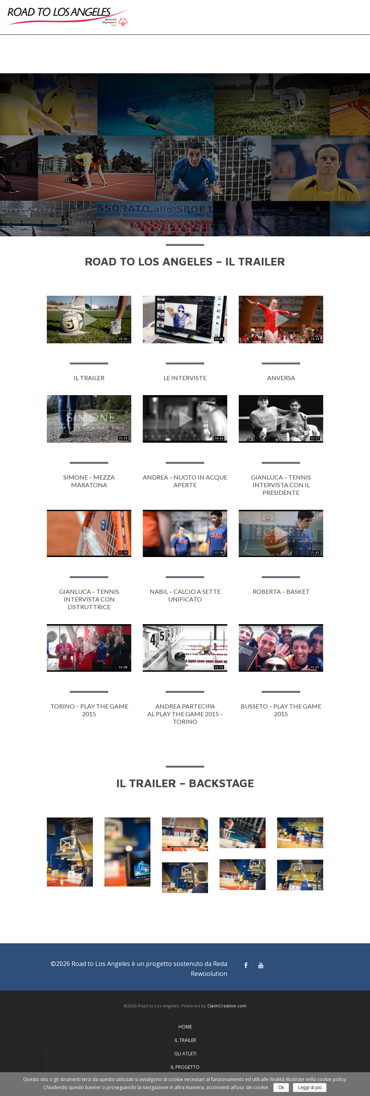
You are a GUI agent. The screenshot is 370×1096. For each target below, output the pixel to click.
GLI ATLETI (185, 1053)
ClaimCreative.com (226, 1006)
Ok (281, 1087)
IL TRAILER (185, 1040)
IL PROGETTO (185, 1067)
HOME (185, 1026)
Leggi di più (309, 1087)
